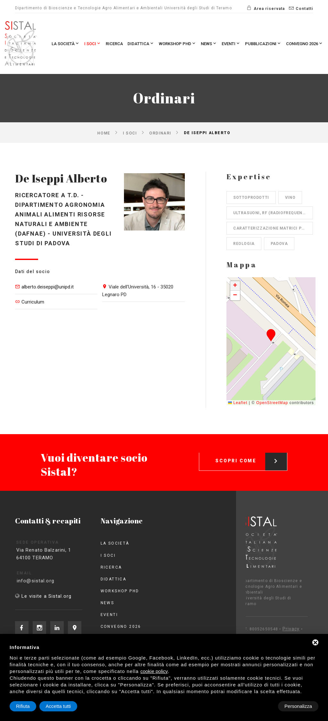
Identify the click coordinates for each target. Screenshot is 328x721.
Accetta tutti (299, 706)
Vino (290, 197)
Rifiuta (264, 706)
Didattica (140, 43)
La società (66, 43)
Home (103, 133)
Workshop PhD (177, 43)
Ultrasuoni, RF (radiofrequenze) (271, 213)
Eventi (231, 43)
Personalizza (30, 706)
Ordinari (160, 133)
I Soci (92, 43)
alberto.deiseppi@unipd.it (47, 287)
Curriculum (32, 302)
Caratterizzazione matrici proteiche (273, 228)
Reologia (244, 243)
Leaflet (237, 403)
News (209, 43)
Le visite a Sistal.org (46, 596)
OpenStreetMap (272, 403)
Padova (279, 243)
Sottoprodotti (251, 197)
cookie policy (154, 671)
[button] (271, 335)
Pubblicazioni (263, 43)
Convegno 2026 (304, 43)
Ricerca (114, 43)
